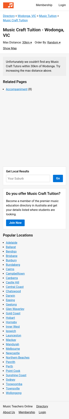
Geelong (11, 304)
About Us (9, 412)
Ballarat (11, 247)
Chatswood (13, 291)
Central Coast (15, 287)
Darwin (10, 295)
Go (58, 178)
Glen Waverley (15, 309)
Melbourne (13, 348)
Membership (44, 5)
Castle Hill (12, 282)
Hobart (10, 318)
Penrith (10, 362)
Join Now (15, 223)
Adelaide (11, 242)
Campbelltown (15, 273)
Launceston (13, 335)
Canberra (12, 278)
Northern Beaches (17, 357)
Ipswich (11, 331)
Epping (10, 300)
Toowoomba (14, 384)
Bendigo (11, 251)
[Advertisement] (34, 129)
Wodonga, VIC (27, 16)
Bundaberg (13, 265)
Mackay (11, 340)
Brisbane (11, 256)
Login (62, 5)
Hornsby (11, 322)
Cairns (10, 269)
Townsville (13, 388)
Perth (9, 366)
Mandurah (12, 344)
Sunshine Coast (16, 375)
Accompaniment (16, 89)
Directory (9, 16)
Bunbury (11, 260)
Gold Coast (13, 313)
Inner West (13, 326)
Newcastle (13, 353)
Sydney (10, 379)
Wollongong (14, 393)
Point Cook (13, 371)
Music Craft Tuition (15, 20)
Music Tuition (48, 16)
